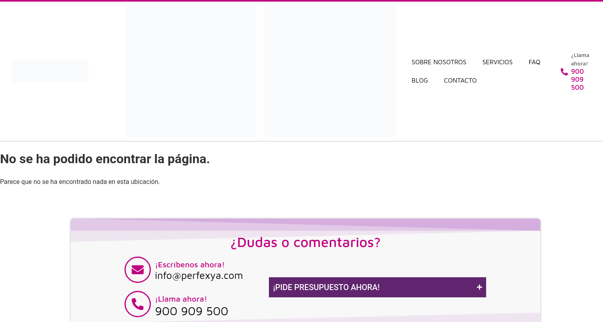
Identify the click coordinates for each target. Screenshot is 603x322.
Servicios (497, 61)
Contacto (460, 80)
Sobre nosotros (439, 61)
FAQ (534, 61)
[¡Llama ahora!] (138, 304)
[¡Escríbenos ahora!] (138, 270)
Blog (420, 80)
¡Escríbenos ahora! (190, 264)
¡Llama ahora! (181, 298)
